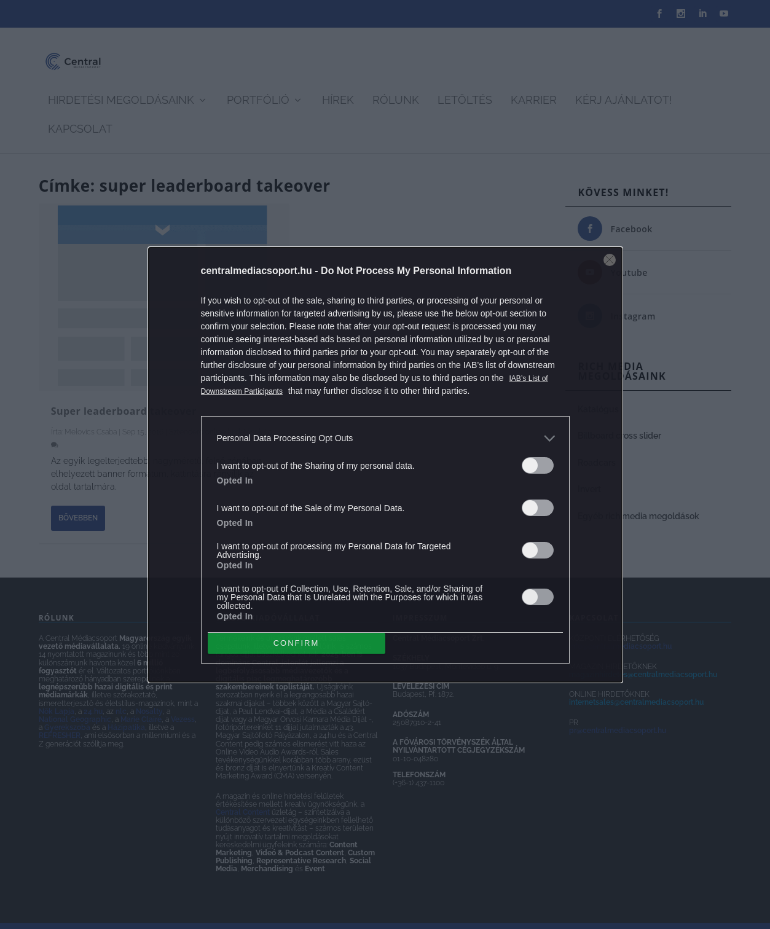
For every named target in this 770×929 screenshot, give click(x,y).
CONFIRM (296, 642)
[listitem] (385, 438)
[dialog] (385, 465)
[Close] (609, 260)
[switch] (538, 465)
